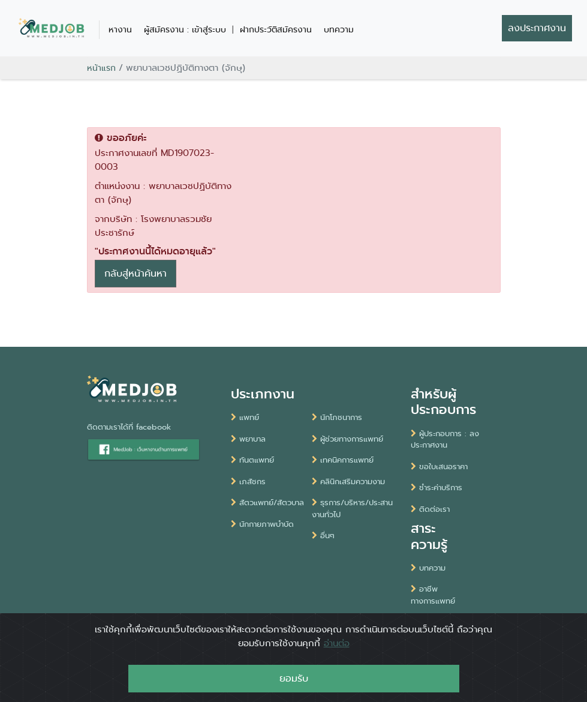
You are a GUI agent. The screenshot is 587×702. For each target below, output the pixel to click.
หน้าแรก (101, 68)
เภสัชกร (248, 481)
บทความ (339, 29)
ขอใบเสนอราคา (439, 466)
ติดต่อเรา (430, 509)
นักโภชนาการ (337, 417)
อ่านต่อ (337, 654)
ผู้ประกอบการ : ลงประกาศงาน (445, 439)
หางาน (120, 29)
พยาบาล (248, 439)
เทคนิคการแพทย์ (343, 460)
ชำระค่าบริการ (436, 487)
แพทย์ (245, 417)
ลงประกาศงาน (537, 28)
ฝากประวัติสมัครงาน (276, 29)
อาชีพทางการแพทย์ (433, 595)
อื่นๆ (323, 535)
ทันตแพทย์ (252, 460)
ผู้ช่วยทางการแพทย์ (347, 439)
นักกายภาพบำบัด (262, 524)
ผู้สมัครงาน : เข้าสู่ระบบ (185, 29)
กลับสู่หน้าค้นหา (135, 273)
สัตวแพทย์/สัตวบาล (267, 502)
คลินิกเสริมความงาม (348, 481)
